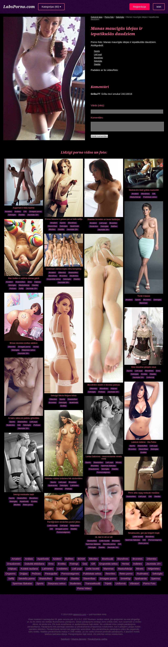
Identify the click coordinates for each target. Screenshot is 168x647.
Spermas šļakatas (108, 466)
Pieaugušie (51, 573)
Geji (85, 563)
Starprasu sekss (28, 350)
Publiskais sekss (150, 197)
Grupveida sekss (53, 279)
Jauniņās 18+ (33, 215)
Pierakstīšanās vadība (97, 639)
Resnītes (110, 573)
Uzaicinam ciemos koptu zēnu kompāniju (63, 269)
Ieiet (159, 6)
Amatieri (8, 211)
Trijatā (108, 583)
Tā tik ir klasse (143, 296)
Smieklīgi (126, 578)
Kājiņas (38, 282)
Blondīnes (98, 58)
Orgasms (11, 573)
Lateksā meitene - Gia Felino (143, 442)
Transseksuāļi (92, 583)
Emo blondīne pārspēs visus (143, 367)
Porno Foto (149, 583)
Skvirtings (61, 578)
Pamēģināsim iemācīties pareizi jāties (63, 522)
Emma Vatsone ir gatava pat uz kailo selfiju (64, 219)
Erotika (63, 406)
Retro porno (28, 505)
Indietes (137, 563)
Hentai (36, 347)
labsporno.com (79, 614)
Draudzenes (94, 469)
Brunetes (113, 223)
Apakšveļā (74, 226)
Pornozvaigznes (103, 472)
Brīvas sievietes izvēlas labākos (24, 343)
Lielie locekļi (104, 541)
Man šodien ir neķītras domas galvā (23, 278)
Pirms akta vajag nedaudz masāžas (143, 493)
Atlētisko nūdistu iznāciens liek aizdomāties (63, 478)
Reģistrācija (139, 6)
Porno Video (84, 588)
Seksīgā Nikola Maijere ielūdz (63, 395)
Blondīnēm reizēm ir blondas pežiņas (104, 385)
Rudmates (142, 573)
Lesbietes (62, 568)
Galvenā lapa (96, 17)
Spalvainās (52, 485)
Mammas (143, 303)
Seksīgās (120, 17)
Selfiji (21, 288)
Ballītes (114, 226)
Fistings (74, 563)
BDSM (80, 558)
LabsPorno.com (19, 6)
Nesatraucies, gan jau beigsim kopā (143, 533)
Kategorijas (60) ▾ (51, 6)
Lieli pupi (98, 54)
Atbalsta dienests (78, 639)
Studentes (94, 226)
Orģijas (24, 573)
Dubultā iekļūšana (34, 563)
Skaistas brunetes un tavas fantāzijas (103, 219)
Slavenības (52, 226)
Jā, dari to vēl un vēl (104, 537)
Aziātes (18, 211)
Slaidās (97, 64)
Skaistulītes (20, 282)
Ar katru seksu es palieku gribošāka (23, 418)
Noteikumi (65, 639)
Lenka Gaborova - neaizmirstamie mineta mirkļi (104, 457)
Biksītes (52, 229)
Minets (118, 462)
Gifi (25, 211)
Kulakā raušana (29, 568)
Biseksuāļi (107, 558)
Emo (30, 282)
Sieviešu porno (109, 544)
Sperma (155, 578)
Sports (97, 51)
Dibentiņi (62, 272)
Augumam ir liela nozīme (23, 208)
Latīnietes (74, 485)
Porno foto (109, 17)
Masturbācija (135, 197)
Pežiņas (13, 288)
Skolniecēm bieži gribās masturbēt (144, 190)
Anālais (29, 558)
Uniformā (150, 377)
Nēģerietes (74, 526)
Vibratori (134, 583)
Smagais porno (35, 211)
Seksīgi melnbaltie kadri (23, 494)
